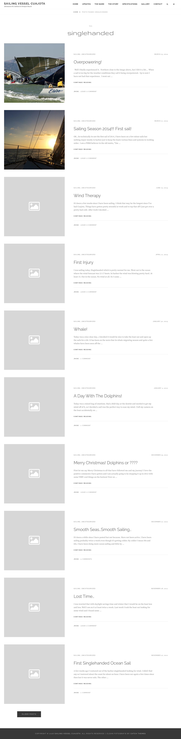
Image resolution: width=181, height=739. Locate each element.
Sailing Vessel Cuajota (24, 3)
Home (75, 4)
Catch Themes (138, 733)
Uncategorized (89, 54)
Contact (158, 4)
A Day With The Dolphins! (98, 395)
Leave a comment (89, 91)
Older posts (29, 714)
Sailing (77, 54)
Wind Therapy (87, 195)
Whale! (80, 329)
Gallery (145, 4)
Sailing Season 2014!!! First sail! (102, 128)
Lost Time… (84, 596)
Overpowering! (88, 61)
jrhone (76, 91)
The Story (113, 4)
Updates (86, 4)
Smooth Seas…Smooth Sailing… (102, 529)
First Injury (83, 262)
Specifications (129, 4)
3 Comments (86, 559)
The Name (99, 4)
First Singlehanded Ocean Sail (102, 663)
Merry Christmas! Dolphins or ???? (106, 462)
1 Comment (86, 358)
